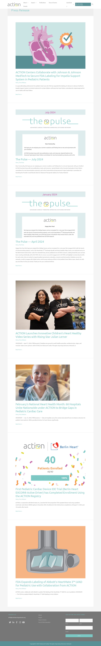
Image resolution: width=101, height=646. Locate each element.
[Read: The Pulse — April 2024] (50, 214)
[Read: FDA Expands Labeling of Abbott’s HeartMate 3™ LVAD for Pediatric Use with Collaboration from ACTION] (50, 552)
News (17, 82)
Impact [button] (39, 4)
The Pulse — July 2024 (29, 159)
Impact (40, 617)
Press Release (23, 82)
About (40, 615)
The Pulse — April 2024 (30, 241)
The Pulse (21, 162)
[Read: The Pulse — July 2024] (50, 132)
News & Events (55, 3)
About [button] (33, 4)
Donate (63, 3)
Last (80, 623)
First (67, 623)
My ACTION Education (44, 622)
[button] (34, 4)
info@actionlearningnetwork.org (17, 617)
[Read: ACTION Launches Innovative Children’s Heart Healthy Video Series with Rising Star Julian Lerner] (50, 305)
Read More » (19, 94)
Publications (46, 3)
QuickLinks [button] (70, 4)
